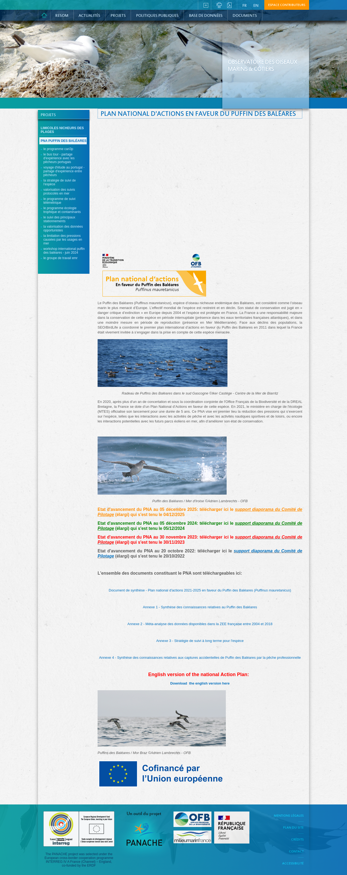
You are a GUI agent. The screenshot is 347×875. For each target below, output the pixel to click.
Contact (296, 852)
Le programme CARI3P (58, 149)
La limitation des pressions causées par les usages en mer (62, 239)
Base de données (206, 15)
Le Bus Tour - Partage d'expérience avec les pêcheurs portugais (59, 158)
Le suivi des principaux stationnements (59, 219)
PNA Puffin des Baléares (63, 141)
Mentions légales (289, 816)
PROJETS (118, 15)
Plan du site (293, 828)
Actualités (89, 15)
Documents (245, 15)
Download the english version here (200, 683)
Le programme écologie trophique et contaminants (62, 210)
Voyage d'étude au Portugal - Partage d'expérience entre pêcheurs (64, 171)
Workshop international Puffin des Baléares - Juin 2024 (64, 250)
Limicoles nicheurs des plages (62, 130)
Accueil (44, 15)
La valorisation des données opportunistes (63, 228)
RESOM (61, 15)
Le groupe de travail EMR (60, 258)
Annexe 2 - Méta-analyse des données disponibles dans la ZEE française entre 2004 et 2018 (199, 624)
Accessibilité (293, 864)
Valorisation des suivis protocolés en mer (59, 191)
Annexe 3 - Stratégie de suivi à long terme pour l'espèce (200, 641)
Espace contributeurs (286, 5)
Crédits (297, 840)
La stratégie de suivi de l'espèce (59, 182)
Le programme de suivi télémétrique (59, 201)
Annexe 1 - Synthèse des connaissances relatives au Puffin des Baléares (200, 607)
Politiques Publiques (157, 15)
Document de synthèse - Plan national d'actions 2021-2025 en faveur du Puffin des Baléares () (200, 590)
